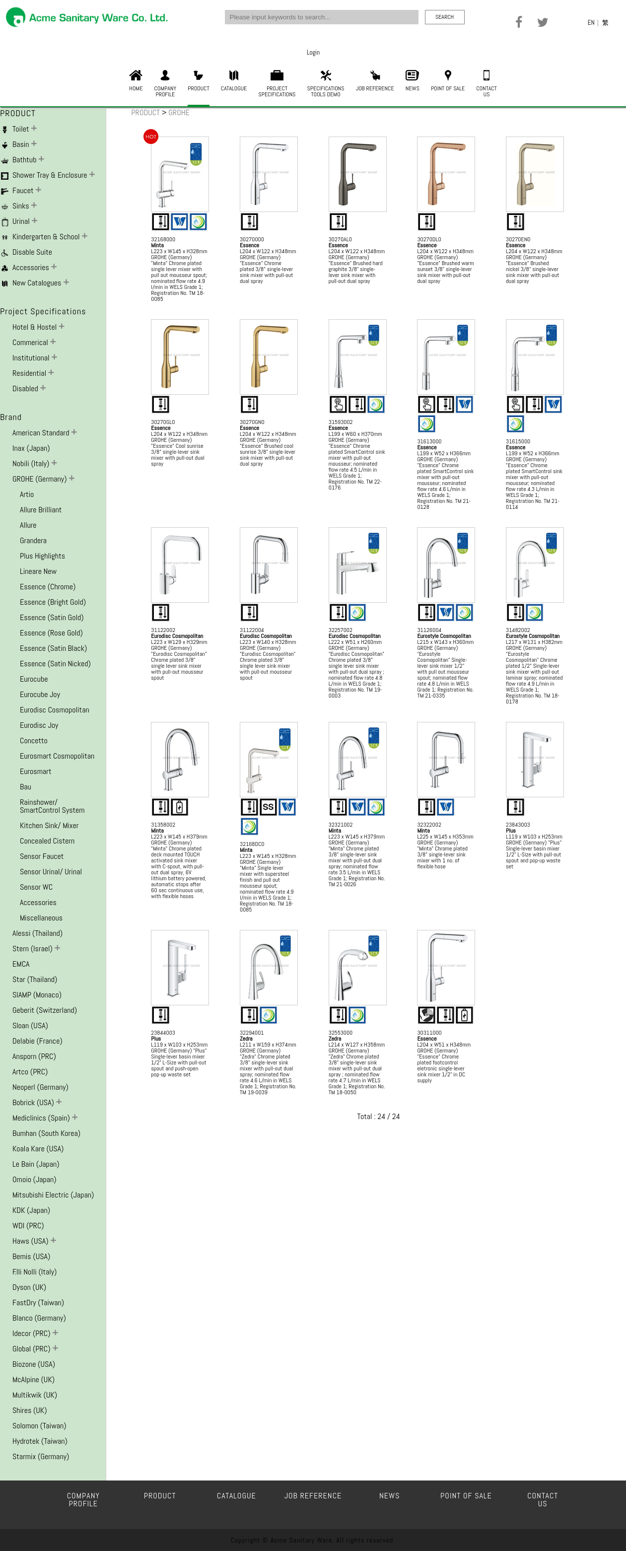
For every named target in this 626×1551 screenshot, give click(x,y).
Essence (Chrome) (47, 586)
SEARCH (444, 17)
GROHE (179, 112)
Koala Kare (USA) (38, 1148)
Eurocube (34, 679)
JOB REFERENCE (375, 81)
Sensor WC (36, 887)
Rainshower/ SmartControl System (52, 806)
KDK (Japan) (31, 1210)
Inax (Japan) (31, 448)
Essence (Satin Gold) (52, 617)
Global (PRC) (32, 1348)
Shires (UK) (29, 1410)
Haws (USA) (31, 1241)
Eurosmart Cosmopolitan (57, 756)
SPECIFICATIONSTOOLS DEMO (326, 84)
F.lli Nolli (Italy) (34, 1272)
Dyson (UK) (29, 1287)
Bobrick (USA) (34, 1102)
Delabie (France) (37, 1041)
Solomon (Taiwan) (39, 1425)
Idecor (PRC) (32, 1333)
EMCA (21, 964)
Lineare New (38, 571)
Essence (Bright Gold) (53, 602)
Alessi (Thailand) (37, 933)
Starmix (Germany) (40, 1456)
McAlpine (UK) (33, 1379)
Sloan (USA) (30, 1025)
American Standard (41, 432)
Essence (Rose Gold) (51, 633)
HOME (135, 81)
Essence (249, 245)
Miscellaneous (41, 918)
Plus (511, 831)
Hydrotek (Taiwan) (40, 1441)
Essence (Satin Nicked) (55, 663)
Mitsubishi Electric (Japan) (53, 1195)
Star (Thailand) (34, 979)
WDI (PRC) (28, 1225)
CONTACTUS (486, 84)
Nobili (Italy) (31, 463)
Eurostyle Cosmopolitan (444, 636)
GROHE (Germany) (40, 479)
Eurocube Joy (40, 694)
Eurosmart (35, 771)
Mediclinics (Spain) (42, 1118)
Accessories (38, 902)
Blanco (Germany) (39, 1318)
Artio (27, 494)
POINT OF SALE (448, 81)
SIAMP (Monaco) (37, 994)
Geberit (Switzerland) (44, 1010)
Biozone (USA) (33, 1364)
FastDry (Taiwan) (38, 1302)
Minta (157, 245)
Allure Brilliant (41, 509)
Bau (25, 786)
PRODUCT (198, 81)
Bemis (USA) (31, 1256)
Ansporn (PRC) (34, 1056)
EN (591, 22)
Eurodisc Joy (39, 725)
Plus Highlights (42, 556)
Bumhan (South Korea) (46, 1133)
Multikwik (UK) (34, 1395)
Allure (28, 525)
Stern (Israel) (33, 948)
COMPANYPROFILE (165, 84)
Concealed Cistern (47, 841)
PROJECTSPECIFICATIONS (277, 84)
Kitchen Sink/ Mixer (49, 825)
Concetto (34, 740)
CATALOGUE (234, 81)
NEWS (412, 81)
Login (313, 52)
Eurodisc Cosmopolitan (54, 710)
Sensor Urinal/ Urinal (51, 871)
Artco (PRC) (30, 1071)
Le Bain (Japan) (36, 1164)
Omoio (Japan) (34, 1179)
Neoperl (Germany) (40, 1087)
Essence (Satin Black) (53, 648)
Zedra (246, 1039)
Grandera (33, 540)
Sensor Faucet (42, 856)
